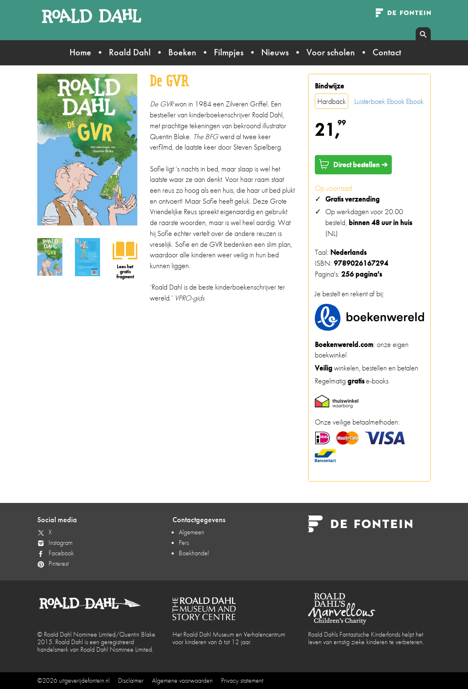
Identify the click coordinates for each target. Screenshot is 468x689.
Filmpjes (229, 52)
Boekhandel (194, 553)
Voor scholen (330, 52)
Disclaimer (131, 680)
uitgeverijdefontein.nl (84, 680)
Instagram (60, 542)
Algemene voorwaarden (182, 680)
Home (80, 52)
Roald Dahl (130, 52)
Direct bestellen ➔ (353, 164)
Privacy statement (242, 680)
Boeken (182, 52)
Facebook (61, 553)
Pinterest (59, 563)
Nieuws (275, 52)
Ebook (395, 101)
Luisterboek (369, 101)
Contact (387, 52)
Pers (184, 542)
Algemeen (191, 532)
